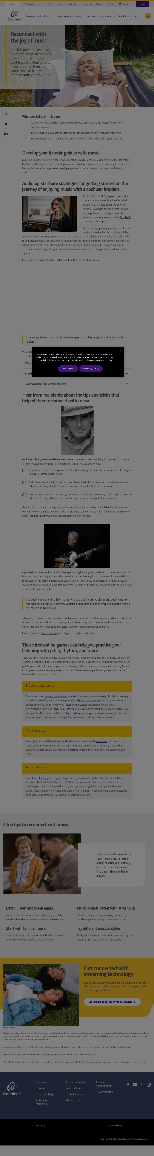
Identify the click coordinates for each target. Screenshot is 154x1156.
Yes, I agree (68, 368)
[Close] (120, 350)
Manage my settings (91, 368)
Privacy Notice (96, 360)
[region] (78, 362)
